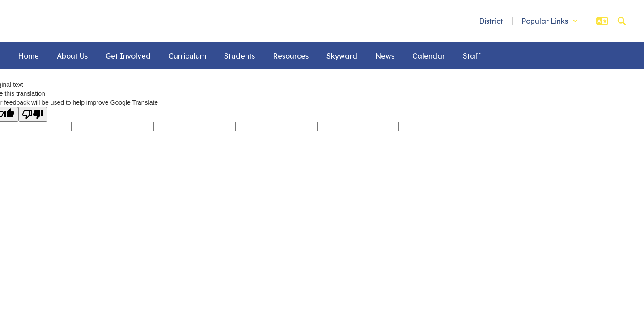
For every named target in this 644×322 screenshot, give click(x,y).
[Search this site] (621, 21)
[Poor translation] (32, 114)
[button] (549, 21)
